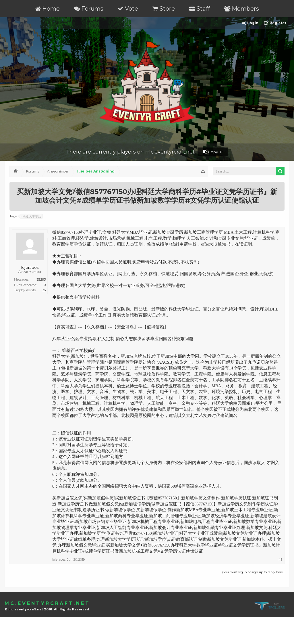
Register (275, 23)
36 (44, 290)
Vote (128, 8)
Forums (88, 8)
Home (47, 8)
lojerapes (29, 267)
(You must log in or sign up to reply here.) (253, 572)
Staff (199, 8)
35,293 (41, 279)
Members (241, 8)
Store (163, 8)
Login (250, 23)
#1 (280, 559)
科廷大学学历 (31, 216)
